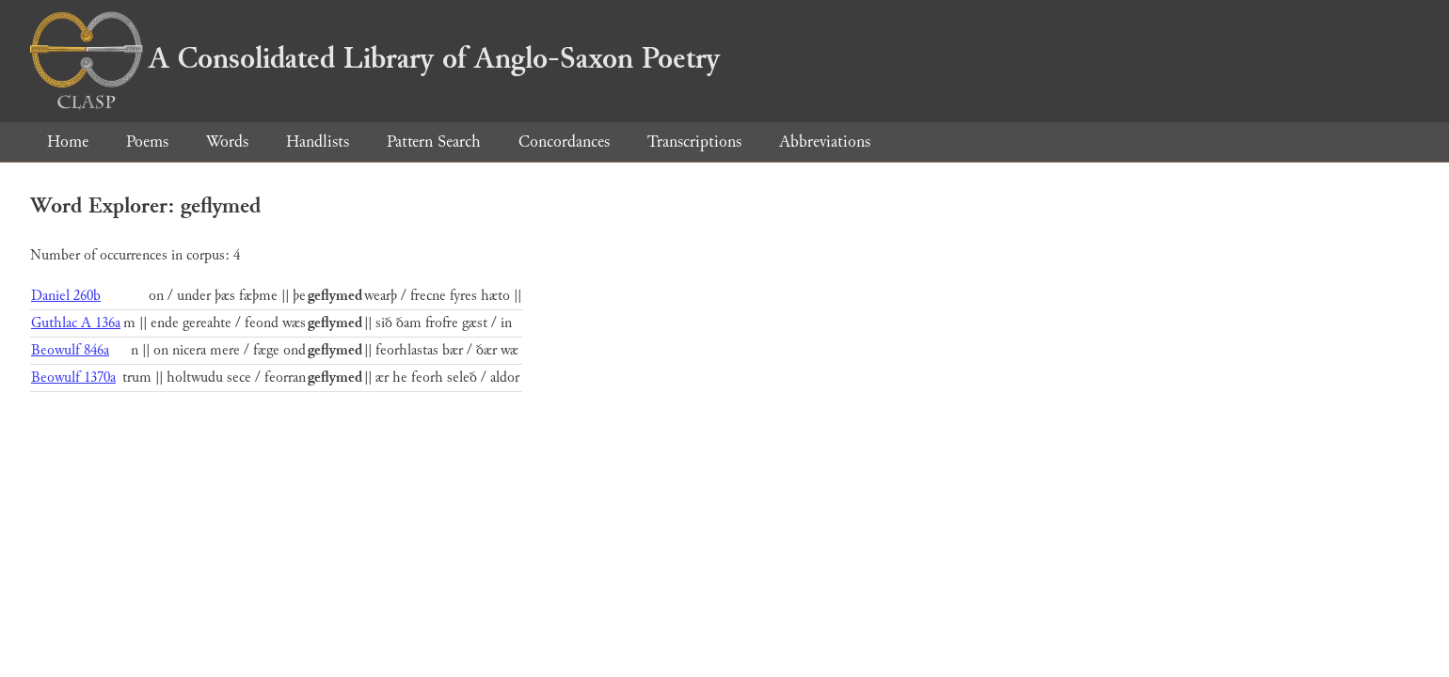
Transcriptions (694, 141)
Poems (147, 141)
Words (227, 141)
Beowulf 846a (70, 350)
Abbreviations (824, 141)
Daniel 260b (66, 296)
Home (67, 141)
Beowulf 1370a (73, 377)
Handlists (317, 141)
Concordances (564, 141)
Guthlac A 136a (75, 323)
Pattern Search (434, 141)
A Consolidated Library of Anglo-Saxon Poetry (375, 58)
